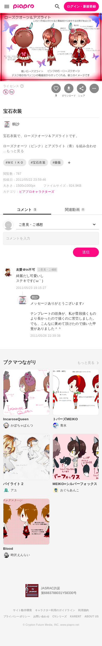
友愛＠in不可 (25, 270)
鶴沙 (35, 297)
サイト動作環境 (22, 610)
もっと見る (86, 363)
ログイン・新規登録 (81, 6)
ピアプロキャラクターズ (37, 191)
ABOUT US (91, 616)
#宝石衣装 (38, 162)
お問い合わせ (41, 616)
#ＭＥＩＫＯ (15, 162)
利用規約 (83, 610)
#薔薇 (57, 162)
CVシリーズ (59, 616)
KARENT (75, 616)
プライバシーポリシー (16, 616)
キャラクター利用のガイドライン (55, 610)
